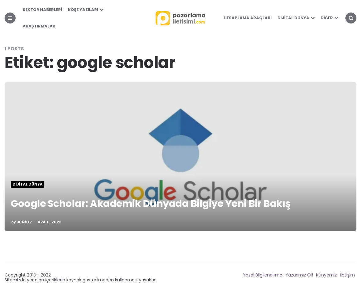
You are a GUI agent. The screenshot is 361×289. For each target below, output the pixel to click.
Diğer (327, 18)
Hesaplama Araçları (248, 18)
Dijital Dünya (293, 18)
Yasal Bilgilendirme (262, 275)
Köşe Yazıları (83, 10)
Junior (24, 222)
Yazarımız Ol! (299, 275)
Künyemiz (326, 275)
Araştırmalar (39, 26)
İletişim (347, 275)
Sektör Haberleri (42, 10)
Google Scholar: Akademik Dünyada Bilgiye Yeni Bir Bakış (151, 203)
